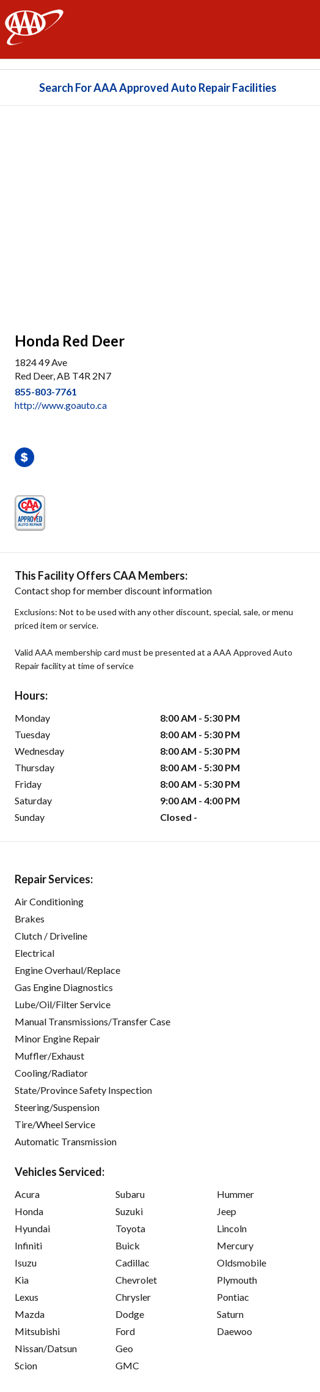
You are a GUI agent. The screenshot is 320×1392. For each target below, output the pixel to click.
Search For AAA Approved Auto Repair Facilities (158, 87)
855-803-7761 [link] (46, 391)
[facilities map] (160, 212)
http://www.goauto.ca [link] (61, 405)
